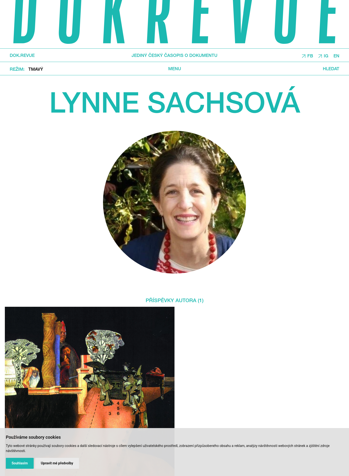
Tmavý (35, 68)
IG (326, 55)
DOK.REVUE (22, 55)
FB (310, 55)
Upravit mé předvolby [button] (57, 463)
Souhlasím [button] (20, 463)
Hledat (331, 68)
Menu (174, 68)
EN (336, 55)
